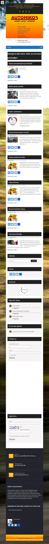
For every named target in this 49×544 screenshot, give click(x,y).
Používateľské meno (14, 344)
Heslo (10, 350)
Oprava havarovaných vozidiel (19, 132)
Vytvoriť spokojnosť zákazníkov (15, 510)
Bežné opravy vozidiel (29, 5)
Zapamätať (13, 355)
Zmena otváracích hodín (17, 157)
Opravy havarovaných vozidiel (15, 6)
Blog (25, 66)
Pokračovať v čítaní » (12, 80)
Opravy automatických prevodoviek (31, 6)
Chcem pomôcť (29, 7)
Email (10, 421)
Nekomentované (19, 66)
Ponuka (9, 47)
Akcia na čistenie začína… (17, 209)
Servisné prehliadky (18, 5)
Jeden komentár (21, 237)
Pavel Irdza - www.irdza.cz (24, 538)
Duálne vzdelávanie (20, 7)
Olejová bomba (14, 182)
